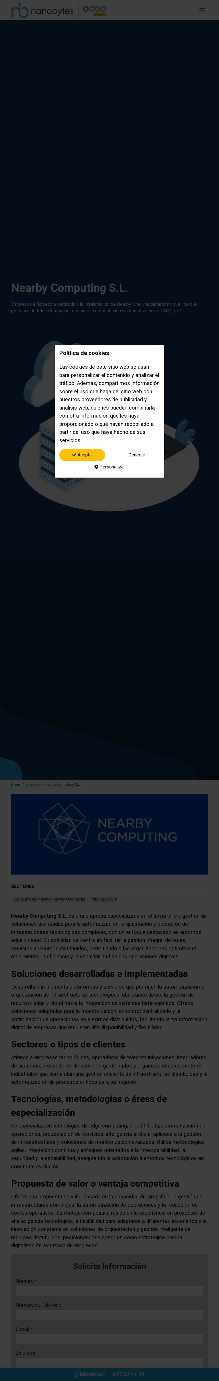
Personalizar (109, 467)
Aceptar (82, 455)
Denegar (136, 455)
